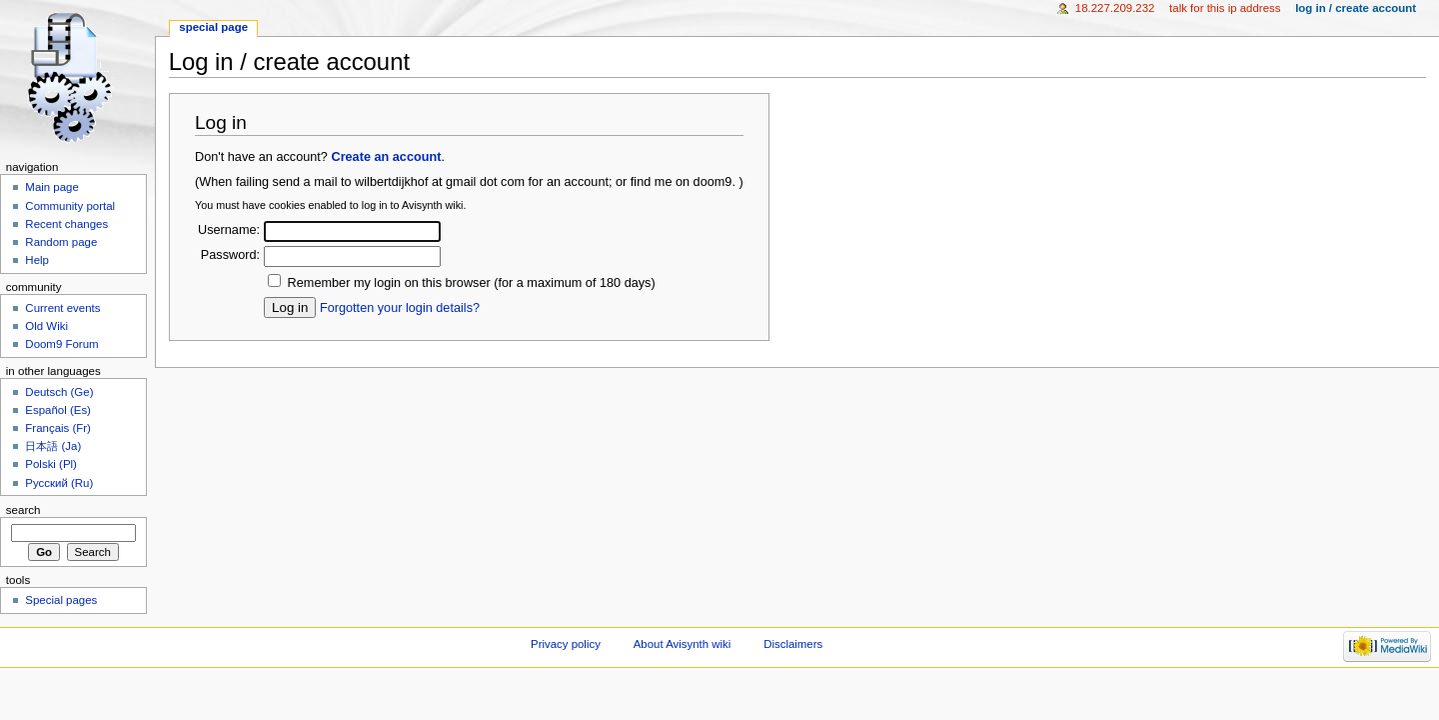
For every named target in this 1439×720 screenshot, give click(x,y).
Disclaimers (792, 644)
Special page (213, 27)
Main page (52, 187)
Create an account (386, 157)
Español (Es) (58, 410)
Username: (229, 230)
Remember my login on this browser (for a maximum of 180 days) (472, 283)
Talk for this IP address (1224, 8)
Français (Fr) (58, 428)
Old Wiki (46, 326)
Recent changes (66, 224)
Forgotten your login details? (400, 308)
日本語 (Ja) (53, 446)
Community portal (70, 206)
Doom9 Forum (61, 344)
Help (37, 260)
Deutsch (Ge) (59, 392)
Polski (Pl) (51, 464)
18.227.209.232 (1115, 8)
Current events (62, 308)
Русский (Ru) (59, 483)
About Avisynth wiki (682, 644)
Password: (230, 255)
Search (23, 510)
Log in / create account (1355, 8)
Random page (61, 242)
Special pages (61, 600)
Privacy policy (566, 644)
